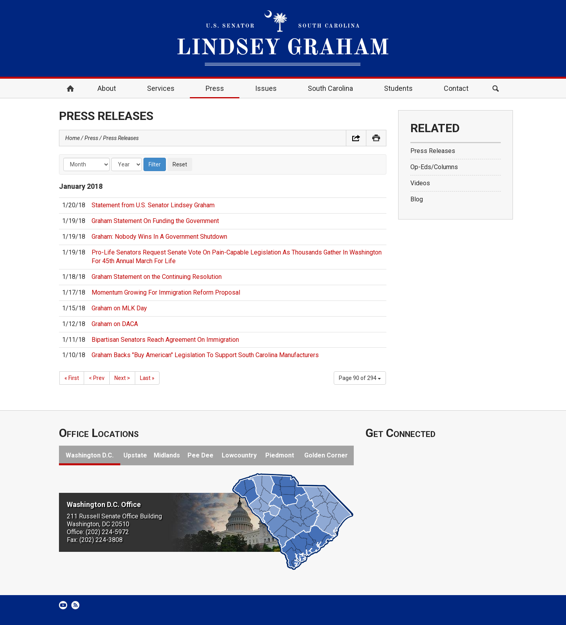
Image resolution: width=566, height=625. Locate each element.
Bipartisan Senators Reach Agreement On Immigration (165, 339)
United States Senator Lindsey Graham (283, 38)
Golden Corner (326, 455)
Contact (456, 88)
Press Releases (121, 138)
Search (495, 88)
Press (215, 88)
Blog (416, 199)
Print (376, 138)
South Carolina (330, 88)
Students (398, 88)
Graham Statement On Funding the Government (155, 221)
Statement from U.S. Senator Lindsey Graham (153, 205)
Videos (420, 183)
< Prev (97, 378)
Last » (147, 378)
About (106, 88)
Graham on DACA (115, 324)
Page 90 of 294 (360, 378)
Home (70, 88)
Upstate (135, 455)
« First (71, 378)
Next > (122, 378)
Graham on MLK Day (119, 308)
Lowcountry (239, 455)
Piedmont (279, 455)
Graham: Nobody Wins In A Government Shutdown (159, 236)
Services (161, 88)
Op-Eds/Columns (434, 167)
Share (356, 138)
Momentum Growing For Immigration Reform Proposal (166, 292)
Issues (266, 88)
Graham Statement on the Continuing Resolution (157, 276)
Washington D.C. (90, 455)
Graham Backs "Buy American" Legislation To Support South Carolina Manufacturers (205, 355)
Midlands (167, 455)
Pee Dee (200, 455)
